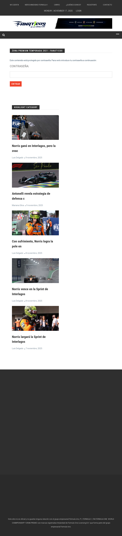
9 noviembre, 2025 (34, 157)
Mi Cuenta (14, 5)
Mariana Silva (18, 205)
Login (78, 11)
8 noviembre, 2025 (34, 252)
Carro (57, 5)
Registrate (92, 5)
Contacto (107, 5)
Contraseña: (61, 71)
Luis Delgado (17, 157)
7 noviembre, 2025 (34, 347)
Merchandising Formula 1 (36, 5)
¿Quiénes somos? (73, 5)
